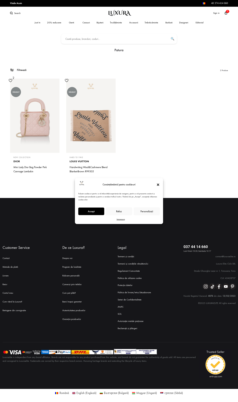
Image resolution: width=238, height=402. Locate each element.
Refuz (119, 211)
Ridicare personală (70, 275)
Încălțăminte (116, 22)
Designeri (183, 22)
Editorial (199, 22)
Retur (5, 284)
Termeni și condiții (126, 256)
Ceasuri (86, 22)
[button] (158, 184)
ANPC (121, 306)
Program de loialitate (71, 266)
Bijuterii (100, 22)
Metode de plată (10, 266)
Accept (91, 211)
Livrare (6, 275)
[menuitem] (203, 3)
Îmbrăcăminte (151, 22)
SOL (120, 313)
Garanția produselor (71, 319)
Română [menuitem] (64, 393)
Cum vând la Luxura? (12, 301)
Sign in (216, 13)
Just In (37, 22)
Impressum (121, 219)
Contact (6, 258)
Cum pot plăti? (69, 293)
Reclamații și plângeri (127, 328)
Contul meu (8, 293)
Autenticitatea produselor (73, 310)
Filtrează (18, 70)
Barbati (168, 22)
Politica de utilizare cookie (130, 278)
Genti (71, 22)
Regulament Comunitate (129, 271)
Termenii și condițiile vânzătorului (133, 263)
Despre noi (67, 258)
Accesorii (133, 22)
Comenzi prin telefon (72, 284)
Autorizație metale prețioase (130, 321)
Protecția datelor (125, 285)
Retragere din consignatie (14, 310)
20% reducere (54, 22)
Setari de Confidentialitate (129, 299)
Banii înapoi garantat (71, 301)
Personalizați (146, 211)
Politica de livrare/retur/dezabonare (134, 292)
